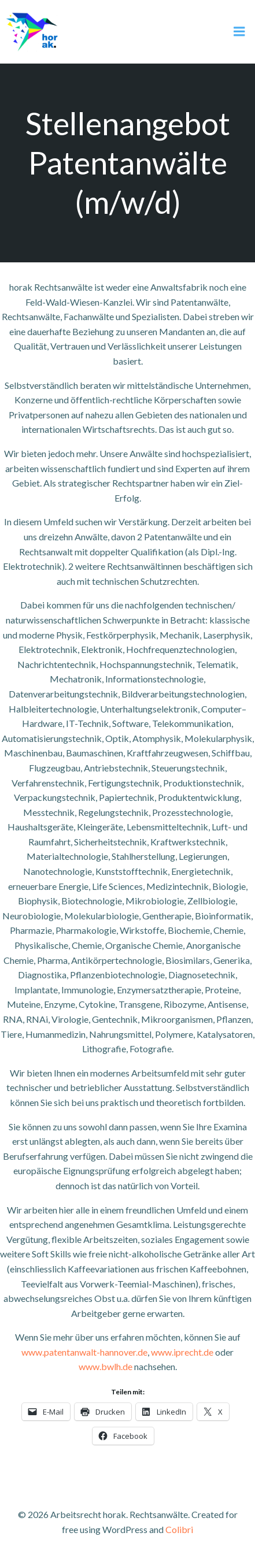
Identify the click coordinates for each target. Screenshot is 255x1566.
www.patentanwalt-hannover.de (84, 1351)
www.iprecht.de (182, 1351)
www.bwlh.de (105, 1366)
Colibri (179, 1529)
